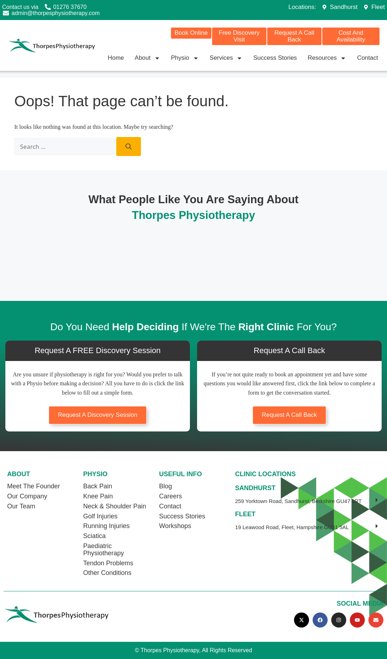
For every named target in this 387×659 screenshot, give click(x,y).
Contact (367, 57)
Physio (185, 58)
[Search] (128, 146)
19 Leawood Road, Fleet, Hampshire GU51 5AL (292, 527)
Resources (327, 58)
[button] (307, 501)
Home (116, 57)
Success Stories (275, 57)
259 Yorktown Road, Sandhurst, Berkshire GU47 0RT (298, 501)
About (147, 58)
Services (226, 58)
